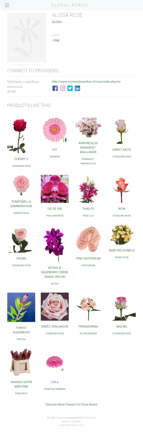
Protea (21, 339)
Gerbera (55, 156)
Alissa (57, 22)
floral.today (90, 417)
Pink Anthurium (88, 258)
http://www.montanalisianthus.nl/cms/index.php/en (86, 81)
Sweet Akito (121, 149)
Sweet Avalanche (55, 326)
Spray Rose (122, 257)
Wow (121, 209)
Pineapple (21, 393)
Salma (21, 258)
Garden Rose (21, 213)
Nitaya (55, 283)
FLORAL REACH (70, 5)
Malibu (121, 326)
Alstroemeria (88, 333)
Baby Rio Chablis (122, 250)
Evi (55, 149)
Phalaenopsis (54, 215)
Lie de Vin (55, 209)
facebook (66, 421)
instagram (76, 421)
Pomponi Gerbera (55, 389)
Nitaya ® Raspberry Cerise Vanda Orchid (54, 272)
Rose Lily (88, 215)
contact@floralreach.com (71, 425)
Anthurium (88, 265)
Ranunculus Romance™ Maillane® (88, 147)
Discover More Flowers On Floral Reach (71, 404)
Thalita (88, 209)
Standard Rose (21, 166)
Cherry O (21, 159)
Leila (54, 382)
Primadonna (88, 326)
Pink (56, 40)
